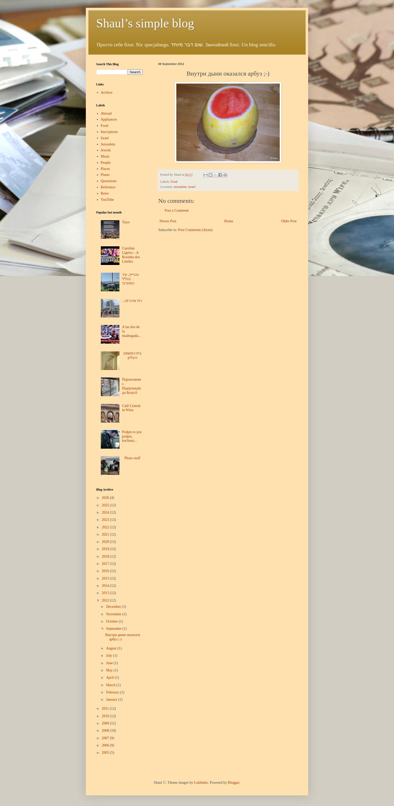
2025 (106, 505)
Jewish (106, 150)
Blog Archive (104, 489)
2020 (106, 542)
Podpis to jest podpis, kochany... (131, 436)
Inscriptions (109, 132)
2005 (106, 753)
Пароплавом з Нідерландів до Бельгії (131, 386)
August (111, 648)
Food (174, 181)
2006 (106, 745)
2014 (106, 586)
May (109, 670)
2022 (106, 527)
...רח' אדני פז (132, 301)
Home (228, 221)
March (111, 685)
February (113, 692)
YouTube (107, 200)
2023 (106, 520)
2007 (106, 738)
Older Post (289, 221)
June (109, 663)
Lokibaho (201, 783)
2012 (106, 600)
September (114, 629)
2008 (106, 731)
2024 (106, 512)
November (114, 614)
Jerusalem (108, 144)
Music (105, 156)
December (114, 607)
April (110, 677)
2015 (106, 578)
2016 (106, 571)
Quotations (109, 181)
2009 (106, 723)
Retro (105, 193)
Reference (108, 187)
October (112, 621)
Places (105, 169)
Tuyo (126, 222)
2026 (106, 498)
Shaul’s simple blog (145, 23)
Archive (106, 92)
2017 (106, 564)
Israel (105, 138)
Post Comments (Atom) (195, 230)
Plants (105, 175)
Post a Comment (177, 210)
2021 (106, 534)
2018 (106, 556)
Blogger (233, 783)
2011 (106, 709)
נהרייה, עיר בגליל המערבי (130, 279)
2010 (106, 716)
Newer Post (168, 221)
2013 (106, 593)
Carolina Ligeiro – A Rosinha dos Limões (131, 254)
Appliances (109, 119)
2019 (106, 549)
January (112, 699)
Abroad (106, 113)
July (109, 655)
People (106, 163)
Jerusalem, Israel (184, 187)
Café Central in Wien (131, 408)
